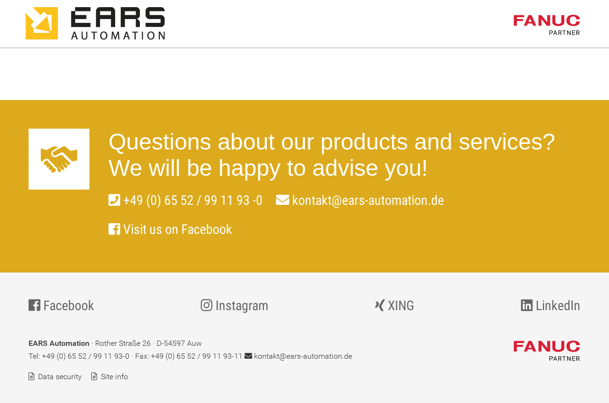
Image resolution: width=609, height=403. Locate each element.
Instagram (234, 305)
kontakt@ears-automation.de (360, 200)
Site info (114, 376)
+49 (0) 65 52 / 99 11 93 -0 (185, 200)
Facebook (61, 305)
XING (394, 305)
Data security (60, 376)
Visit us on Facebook (170, 229)
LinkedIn (550, 305)
